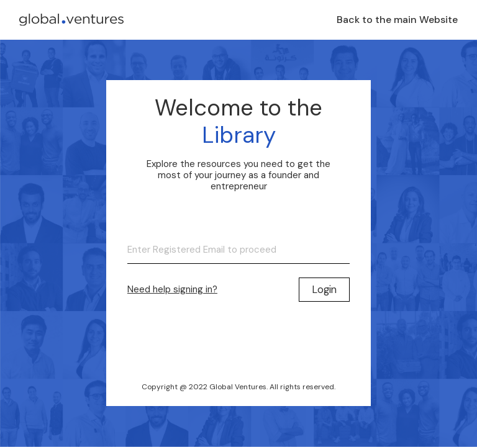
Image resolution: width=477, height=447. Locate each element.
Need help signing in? (172, 289)
